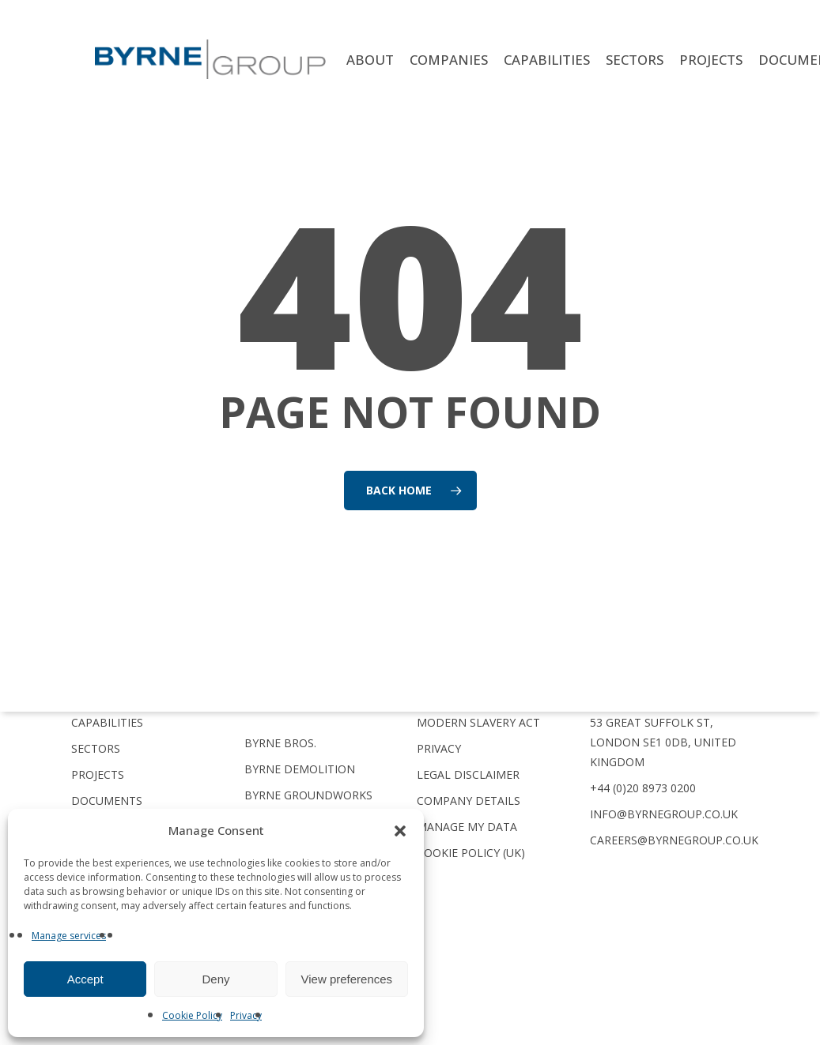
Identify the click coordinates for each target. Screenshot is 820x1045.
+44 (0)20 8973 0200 (643, 787)
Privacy (246, 1015)
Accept (85, 979)
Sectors (95, 748)
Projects (97, 774)
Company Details (468, 800)
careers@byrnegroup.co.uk (674, 840)
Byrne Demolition (299, 768)
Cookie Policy (192, 1015)
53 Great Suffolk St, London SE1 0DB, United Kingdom (663, 742)
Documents (106, 800)
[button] (400, 831)
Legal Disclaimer (468, 774)
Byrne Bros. (280, 742)
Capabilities (107, 722)
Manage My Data (467, 826)
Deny (215, 979)
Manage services (69, 935)
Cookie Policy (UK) (471, 852)
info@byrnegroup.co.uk (664, 813)
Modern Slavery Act (478, 722)
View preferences (347, 979)
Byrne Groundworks (308, 795)
